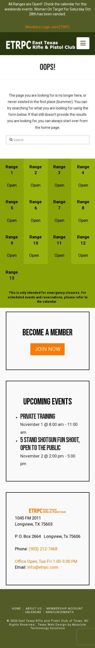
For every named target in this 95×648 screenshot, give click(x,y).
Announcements (60, 612)
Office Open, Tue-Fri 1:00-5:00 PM (46, 561)
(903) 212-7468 (43, 548)
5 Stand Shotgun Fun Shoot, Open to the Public (50, 444)
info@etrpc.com (43, 567)
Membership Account (64, 608)
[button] (83, 43)
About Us (34, 608)
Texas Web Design (52, 624)
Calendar (33, 612)
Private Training (37, 416)
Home (16, 608)
